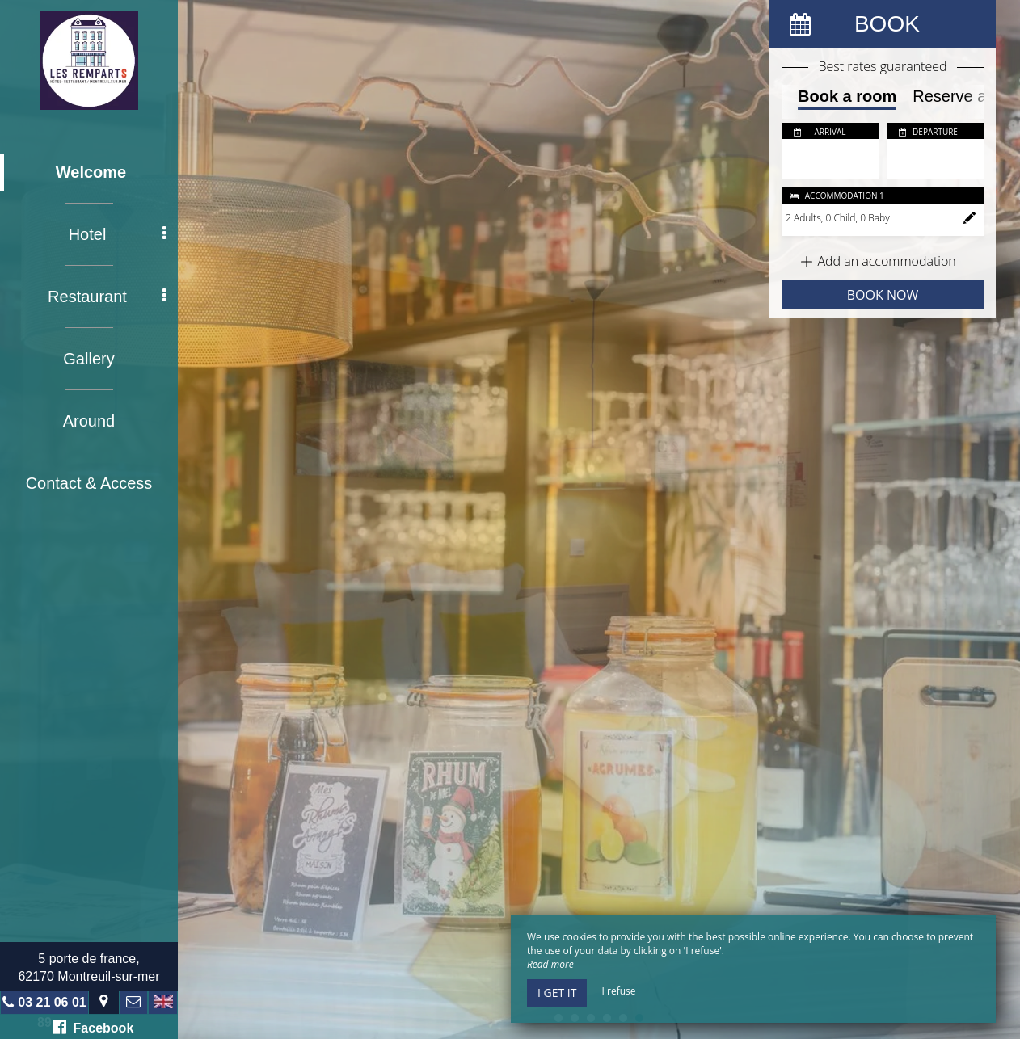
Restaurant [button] (107, 296)
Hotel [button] (117, 234)
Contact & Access (89, 483)
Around (89, 421)
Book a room (847, 96)
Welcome (91, 172)
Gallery (88, 359)
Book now (882, 295)
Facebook (93, 1027)
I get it (556, 992)
